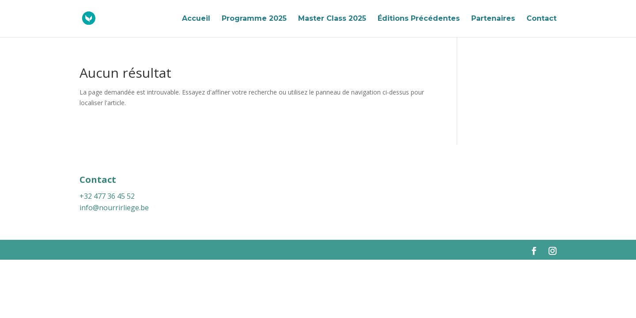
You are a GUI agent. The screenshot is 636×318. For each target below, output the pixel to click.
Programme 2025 (254, 19)
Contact (541, 19)
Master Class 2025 (332, 19)
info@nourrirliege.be (114, 207)
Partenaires (493, 19)
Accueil (196, 19)
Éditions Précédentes (419, 19)
